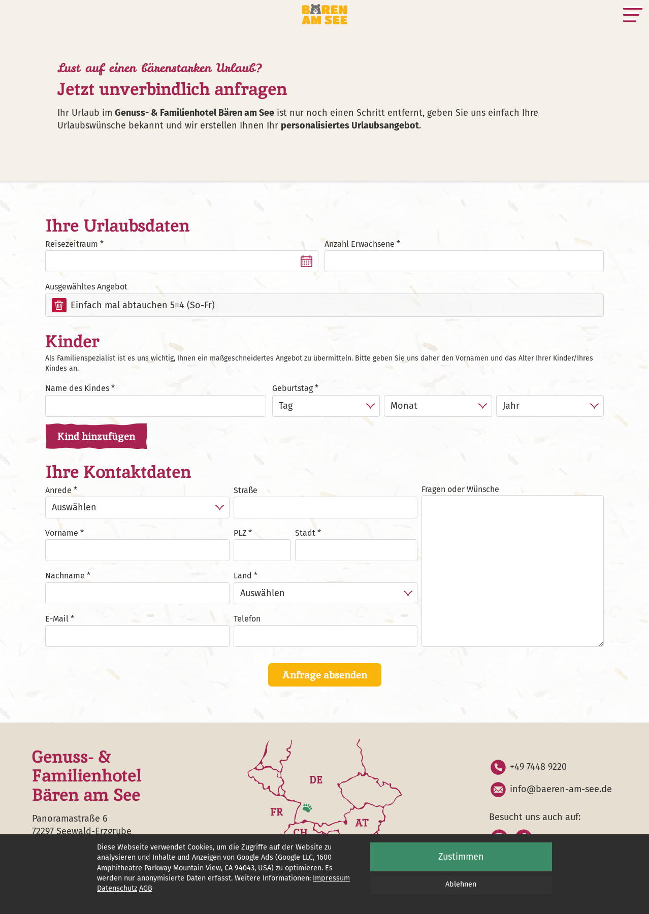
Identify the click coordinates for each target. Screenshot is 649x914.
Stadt (305, 533)
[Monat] (438, 406)
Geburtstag (292, 388)
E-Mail (57, 619)
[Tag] (326, 406)
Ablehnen (460, 884)
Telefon (247, 619)
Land (243, 575)
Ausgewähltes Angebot (86, 286)
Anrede (58, 490)
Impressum (331, 878)
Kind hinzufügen (96, 436)
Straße (245, 490)
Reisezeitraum (71, 244)
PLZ (240, 533)
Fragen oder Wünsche (460, 489)
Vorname (61, 533)
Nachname (65, 575)
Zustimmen (461, 856)
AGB (145, 888)
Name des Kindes (77, 388)
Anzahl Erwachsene (359, 244)
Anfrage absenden (324, 674)
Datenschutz (117, 888)
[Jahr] (550, 406)
